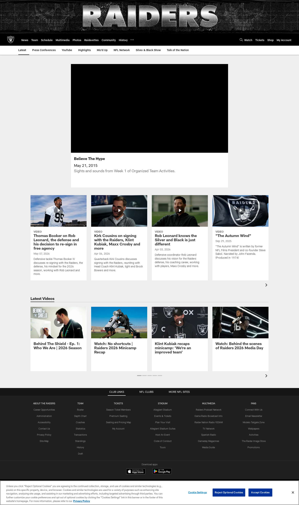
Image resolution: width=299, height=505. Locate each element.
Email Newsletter (253, 420)
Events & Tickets (162, 420)
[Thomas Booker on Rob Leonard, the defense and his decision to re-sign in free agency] (59, 242)
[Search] (241, 39)
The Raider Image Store (254, 445)
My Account (118, 433)
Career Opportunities (44, 414)
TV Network (209, 433)
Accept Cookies (260, 492)
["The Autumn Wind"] (240, 234)
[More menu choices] (132, 39)
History (80, 452)
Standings (80, 445)
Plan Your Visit (162, 426)
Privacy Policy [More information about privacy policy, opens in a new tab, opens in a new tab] (81, 501)
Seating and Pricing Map (118, 426)
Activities (253, 439)
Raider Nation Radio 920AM (209, 426)
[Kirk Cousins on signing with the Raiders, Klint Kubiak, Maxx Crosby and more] (119, 240)
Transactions (80, 439)
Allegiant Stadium (163, 414)
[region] (149, 493)
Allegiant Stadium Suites (162, 433)
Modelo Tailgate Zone (253, 426)
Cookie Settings (197, 492)
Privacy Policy (44, 439)
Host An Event (162, 439)
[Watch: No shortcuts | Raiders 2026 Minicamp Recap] (119, 337)
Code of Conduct (163, 445)
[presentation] (266, 290)
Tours (163, 452)
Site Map (44, 445)
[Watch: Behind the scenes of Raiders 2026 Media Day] (240, 335)
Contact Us (44, 433)
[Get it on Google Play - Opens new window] (162, 477)
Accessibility (44, 426)
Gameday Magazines (208, 445)
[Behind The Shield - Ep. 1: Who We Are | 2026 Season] (59, 335)
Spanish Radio (208, 439)
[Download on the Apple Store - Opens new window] (135, 476)
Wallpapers (253, 433)
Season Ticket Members (118, 414)
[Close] (293, 492)
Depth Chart (80, 420)
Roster (80, 414)
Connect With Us (253, 414)
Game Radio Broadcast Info (209, 420)
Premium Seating (118, 420)
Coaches (80, 426)
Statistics (80, 433)
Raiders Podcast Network (208, 414)
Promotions (254, 452)
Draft (80, 458)
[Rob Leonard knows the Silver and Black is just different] (180, 238)
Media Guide (208, 452)
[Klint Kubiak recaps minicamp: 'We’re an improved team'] (180, 337)
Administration (44, 420)
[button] (139, 380)
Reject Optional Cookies (229, 492)
